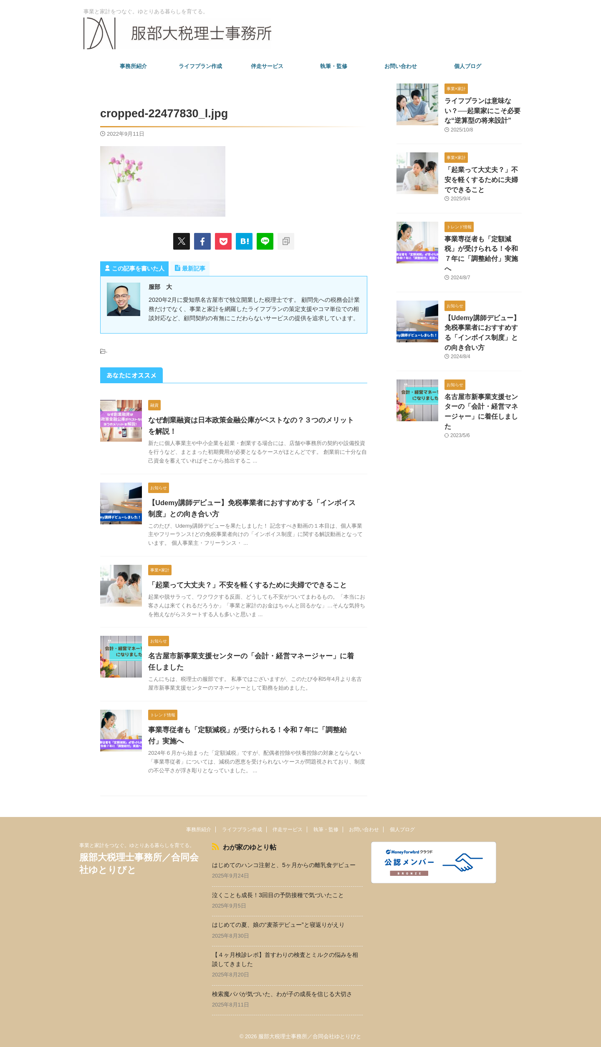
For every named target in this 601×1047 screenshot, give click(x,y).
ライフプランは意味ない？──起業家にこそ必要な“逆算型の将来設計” (482, 110)
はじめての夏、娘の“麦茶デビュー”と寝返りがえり (278, 923)
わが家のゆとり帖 (245, 846)
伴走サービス (267, 66)
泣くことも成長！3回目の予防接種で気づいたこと (278, 893)
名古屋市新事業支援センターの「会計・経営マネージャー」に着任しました (482, 389)
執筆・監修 (333, 66)
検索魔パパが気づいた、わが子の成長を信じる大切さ (282, 992)
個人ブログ (467, 66)
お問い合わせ (400, 66)
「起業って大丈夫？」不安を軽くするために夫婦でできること (241, 585)
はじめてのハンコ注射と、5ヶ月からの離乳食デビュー (284, 863)
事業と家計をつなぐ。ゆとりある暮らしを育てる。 (136, 845)
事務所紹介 (133, 66)
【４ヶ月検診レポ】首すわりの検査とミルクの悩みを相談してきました (285, 958)
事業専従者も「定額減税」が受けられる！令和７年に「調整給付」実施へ (482, 245)
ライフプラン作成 (200, 66)
